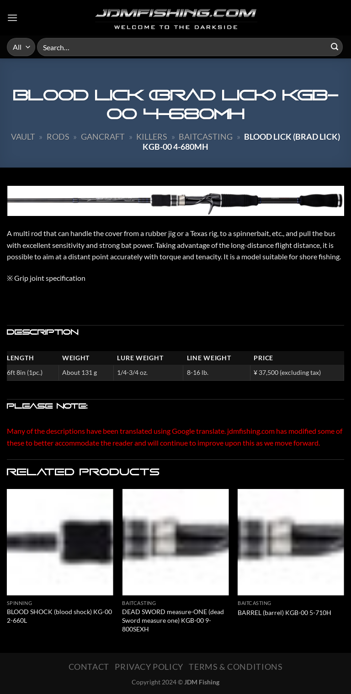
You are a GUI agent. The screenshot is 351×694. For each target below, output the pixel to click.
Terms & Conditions (235, 667)
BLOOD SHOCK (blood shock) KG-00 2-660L (59, 616)
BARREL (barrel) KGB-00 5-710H (284, 612)
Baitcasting (206, 136)
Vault (23, 136)
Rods (58, 136)
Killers (151, 136)
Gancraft (103, 136)
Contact (89, 667)
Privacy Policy (149, 667)
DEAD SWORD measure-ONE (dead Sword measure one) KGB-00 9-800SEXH (173, 620)
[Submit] (334, 47)
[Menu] (12, 17)
